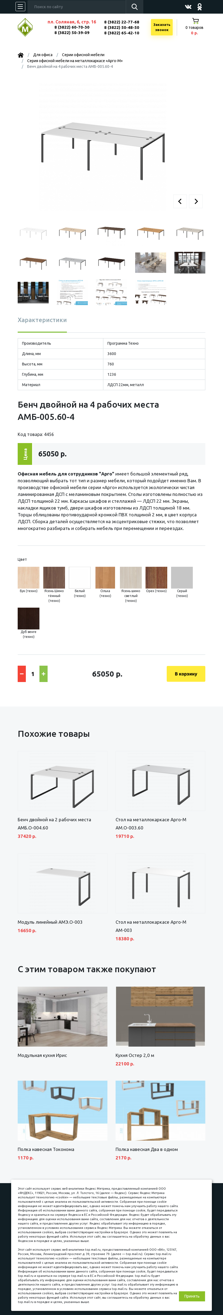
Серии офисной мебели (83, 55)
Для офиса (42, 55)
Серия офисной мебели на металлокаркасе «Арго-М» (75, 61)
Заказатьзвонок (162, 27)
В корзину (186, 673)
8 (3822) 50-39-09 (71, 32)
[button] (180, 201)
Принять (192, 1296)
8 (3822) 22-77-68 (121, 22)
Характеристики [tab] (42, 319)
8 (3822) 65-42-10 (121, 33)
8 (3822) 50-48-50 (121, 27)
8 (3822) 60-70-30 (71, 27)
